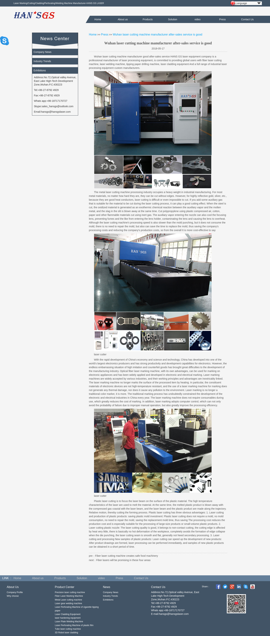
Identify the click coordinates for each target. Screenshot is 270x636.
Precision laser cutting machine (70, 592)
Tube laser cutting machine (68, 629)
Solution (172, 19)
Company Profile (15, 592)
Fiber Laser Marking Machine (69, 596)
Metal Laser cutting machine (68, 600)
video (197, 19)
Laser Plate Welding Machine (69, 621)
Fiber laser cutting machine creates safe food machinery (126, 555)
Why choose (13, 596)
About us (123, 19)
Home (97, 19)
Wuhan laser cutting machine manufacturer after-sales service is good (157, 34)
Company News (43, 52)
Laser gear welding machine (68, 603)
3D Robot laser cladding (66, 632)
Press (222, 19)
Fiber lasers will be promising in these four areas (123, 560)
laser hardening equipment (67, 618)
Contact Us (247, 19)
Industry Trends (42, 61)
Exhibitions (40, 70)
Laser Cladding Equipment (67, 614)
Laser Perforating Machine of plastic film (74, 625)
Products (148, 19)
